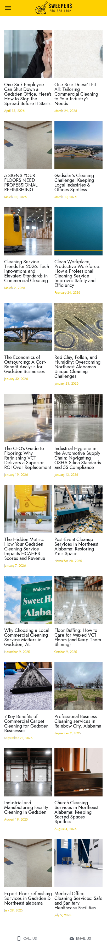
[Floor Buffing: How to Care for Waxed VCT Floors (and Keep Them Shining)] (78, 600)
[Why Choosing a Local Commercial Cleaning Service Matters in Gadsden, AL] (28, 600)
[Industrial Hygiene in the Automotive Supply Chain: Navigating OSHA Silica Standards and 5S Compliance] (78, 418)
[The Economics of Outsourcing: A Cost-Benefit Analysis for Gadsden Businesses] (28, 327)
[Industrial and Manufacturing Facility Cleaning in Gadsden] (28, 772)
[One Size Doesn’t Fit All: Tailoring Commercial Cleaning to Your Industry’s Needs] (78, 54)
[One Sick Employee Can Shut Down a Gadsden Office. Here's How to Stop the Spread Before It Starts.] (28, 54)
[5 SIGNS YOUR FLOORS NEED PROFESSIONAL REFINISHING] (28, 145)
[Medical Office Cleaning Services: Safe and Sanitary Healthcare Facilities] (78, 863)
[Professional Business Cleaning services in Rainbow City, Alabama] (78, 686)
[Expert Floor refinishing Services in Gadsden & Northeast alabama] (28, 863)
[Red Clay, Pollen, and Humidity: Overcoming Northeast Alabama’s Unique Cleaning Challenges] (78, 327)
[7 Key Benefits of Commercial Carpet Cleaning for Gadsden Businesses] (28, 686)
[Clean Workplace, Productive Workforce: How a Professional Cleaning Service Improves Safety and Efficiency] (78, 231)
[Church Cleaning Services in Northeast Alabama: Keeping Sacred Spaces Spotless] (78, 772)
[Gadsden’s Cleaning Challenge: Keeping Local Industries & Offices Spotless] (78, 145)
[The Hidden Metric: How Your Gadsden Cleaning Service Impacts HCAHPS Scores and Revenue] (28, 509)
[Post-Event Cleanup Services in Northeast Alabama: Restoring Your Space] (78, 509)
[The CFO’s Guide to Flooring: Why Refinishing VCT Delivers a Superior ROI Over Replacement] (28, 418)
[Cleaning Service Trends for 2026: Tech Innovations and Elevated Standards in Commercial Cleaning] (28, 231)
